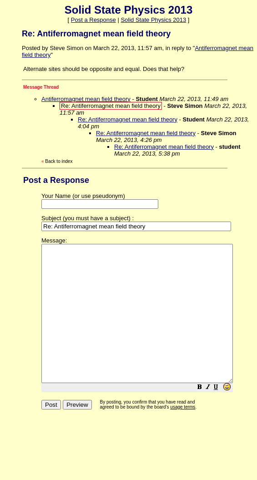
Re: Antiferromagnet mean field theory (127, 119)
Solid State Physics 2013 (153, 19)
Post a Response (93, 19)
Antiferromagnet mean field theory (86, 99)
